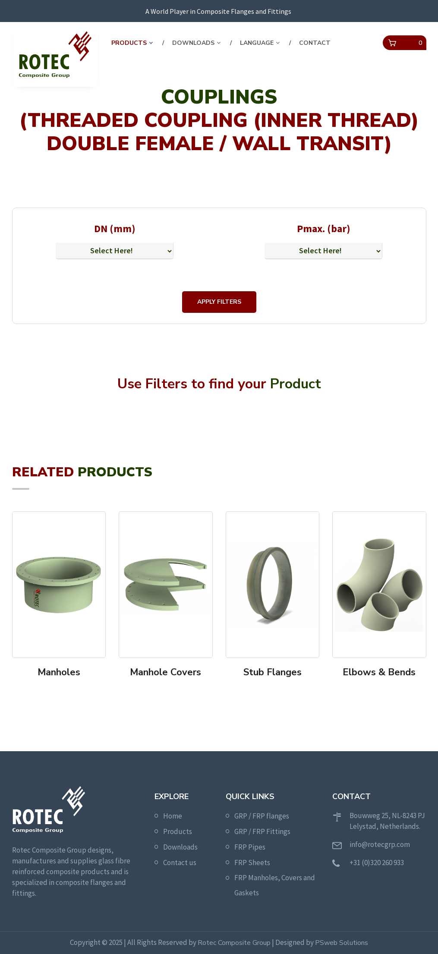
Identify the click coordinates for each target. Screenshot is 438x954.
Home (172, 816)
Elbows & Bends (379, 672)
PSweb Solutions (341, 943)
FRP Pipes (249, 847)
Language (257, 43)
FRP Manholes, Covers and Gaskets (274, 885)
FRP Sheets (252, 862)
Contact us (179, 862)
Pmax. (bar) (323, 228)
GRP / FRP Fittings (262, 831)
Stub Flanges (272, 672)
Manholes (59, 672)
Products (129, 43)
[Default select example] (114, 251)
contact (315, 43)
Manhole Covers (165, 672)
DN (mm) (114, 228)
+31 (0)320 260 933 (377, 862)
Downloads (193, 43)
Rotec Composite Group (234, 943)
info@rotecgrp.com (380, 844)
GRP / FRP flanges (261, 816)
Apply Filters (219, 302)
